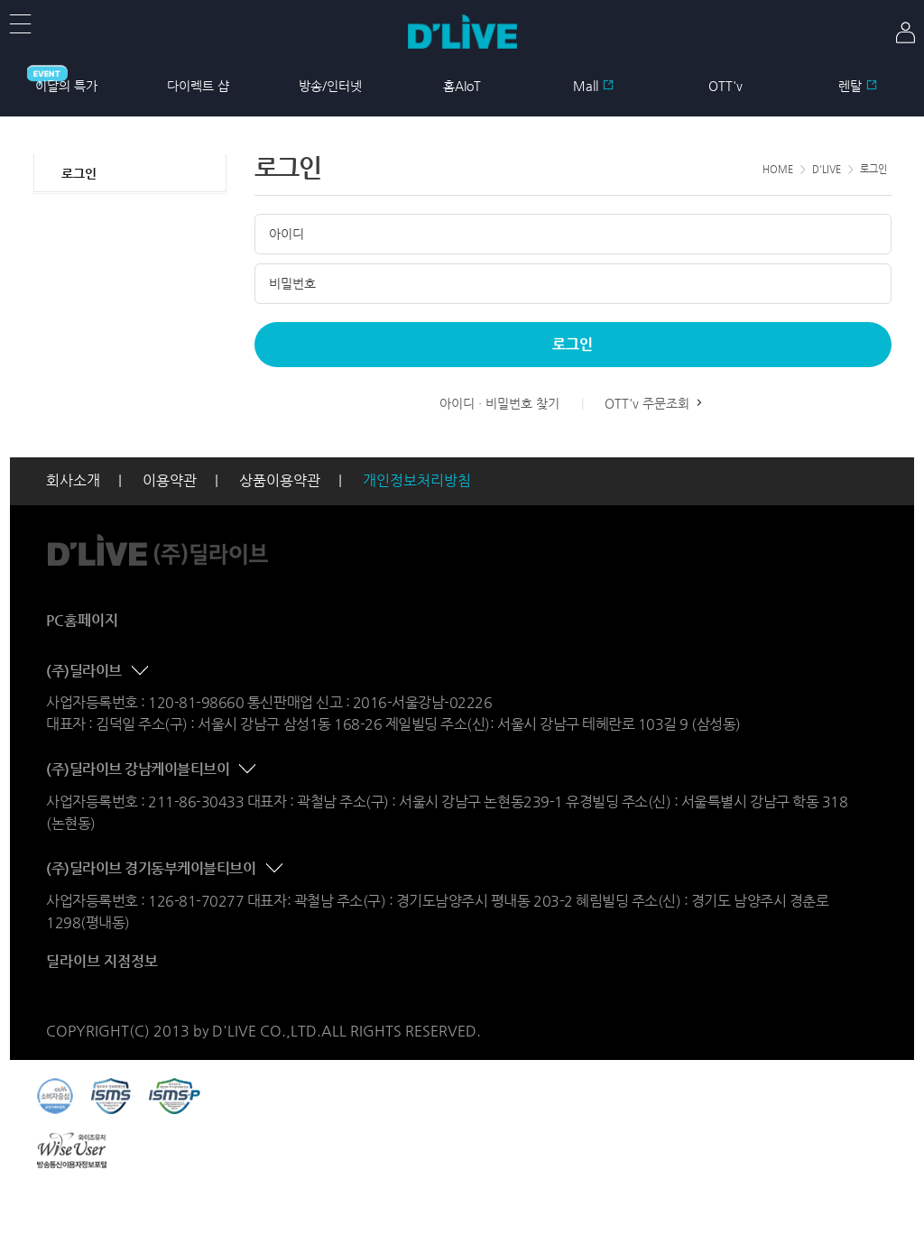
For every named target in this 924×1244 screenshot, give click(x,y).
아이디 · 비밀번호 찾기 (499, 403)
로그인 (79, 173)
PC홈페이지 (82, 620)
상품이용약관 (279, 480)
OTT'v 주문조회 (655, 403)
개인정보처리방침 (417, 480)
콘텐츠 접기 (142, 671)
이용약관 (170, 480)
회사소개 (73, 480)
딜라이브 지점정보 (102, 961)
